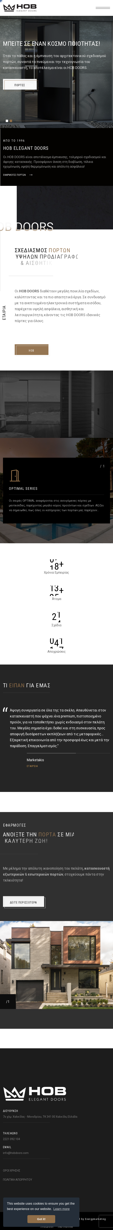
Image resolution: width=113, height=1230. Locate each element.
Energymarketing (95, 1219)
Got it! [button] (41, 1219)
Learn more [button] (61, 1209)
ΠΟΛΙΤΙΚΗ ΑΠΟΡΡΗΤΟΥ (17, 1179)
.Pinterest (94, 121)
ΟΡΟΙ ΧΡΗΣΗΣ (11, 1170)
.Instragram (54, 121)
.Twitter (75, 121)
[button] (7, 121)
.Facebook (32, 121)
